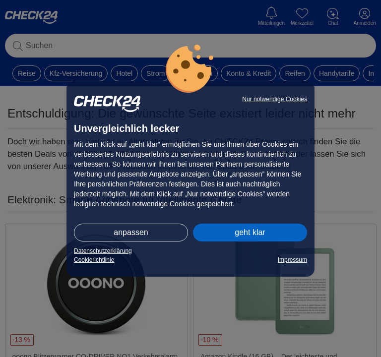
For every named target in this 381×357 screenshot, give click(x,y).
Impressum (292, 259)
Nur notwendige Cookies (274, 99)
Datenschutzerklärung (103, 250)
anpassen (131, 232)
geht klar (250, 232)
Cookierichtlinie (94, 259)
